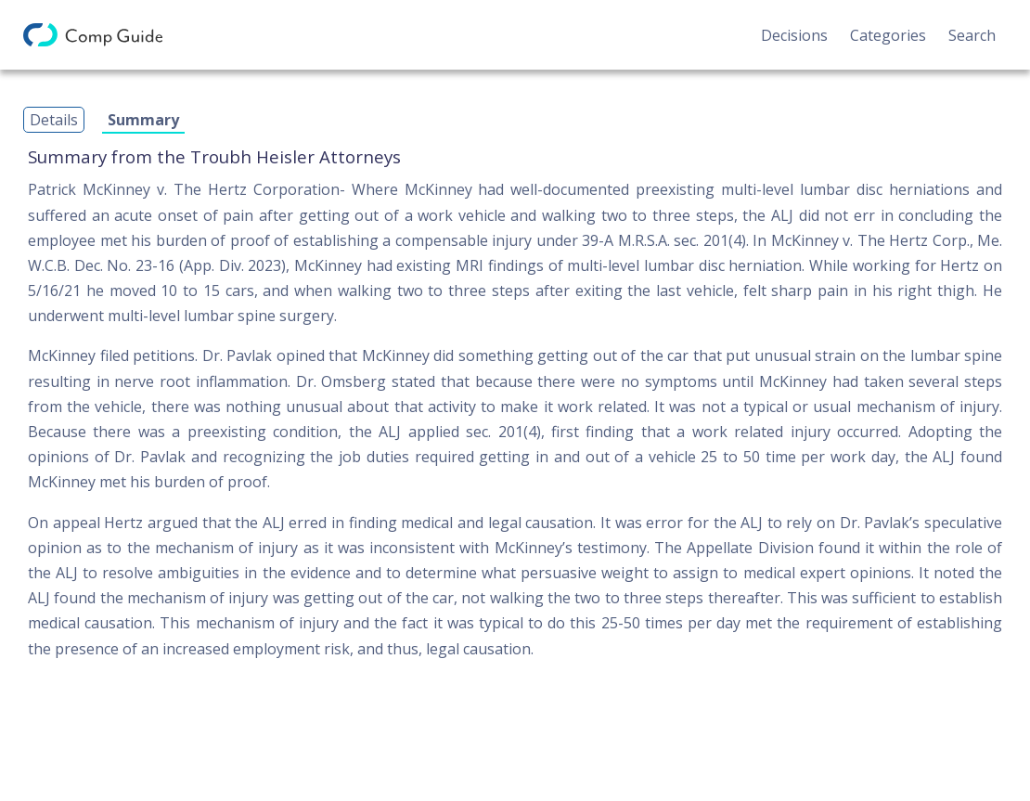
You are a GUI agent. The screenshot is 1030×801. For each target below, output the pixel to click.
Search (972, 35)
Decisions (794, 35)
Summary (143, 120)
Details (54, 120)
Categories (888, 35)
